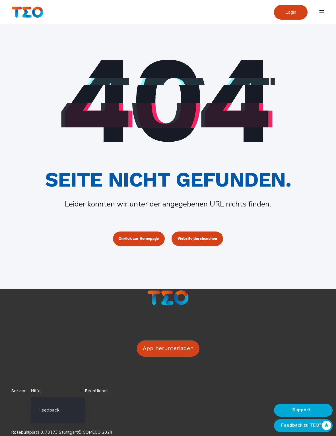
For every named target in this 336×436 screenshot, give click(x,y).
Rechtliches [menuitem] (97, 390)
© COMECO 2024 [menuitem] (95, 432)
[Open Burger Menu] (321, 12)
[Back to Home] (27, 12)
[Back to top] (303, 410)
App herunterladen (168, 348)
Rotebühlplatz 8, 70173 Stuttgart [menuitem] (44, 432)
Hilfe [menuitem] (36, 390)
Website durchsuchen (197, 238)
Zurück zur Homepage (139, 238)
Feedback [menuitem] (49, 410)
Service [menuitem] (18, 390)
